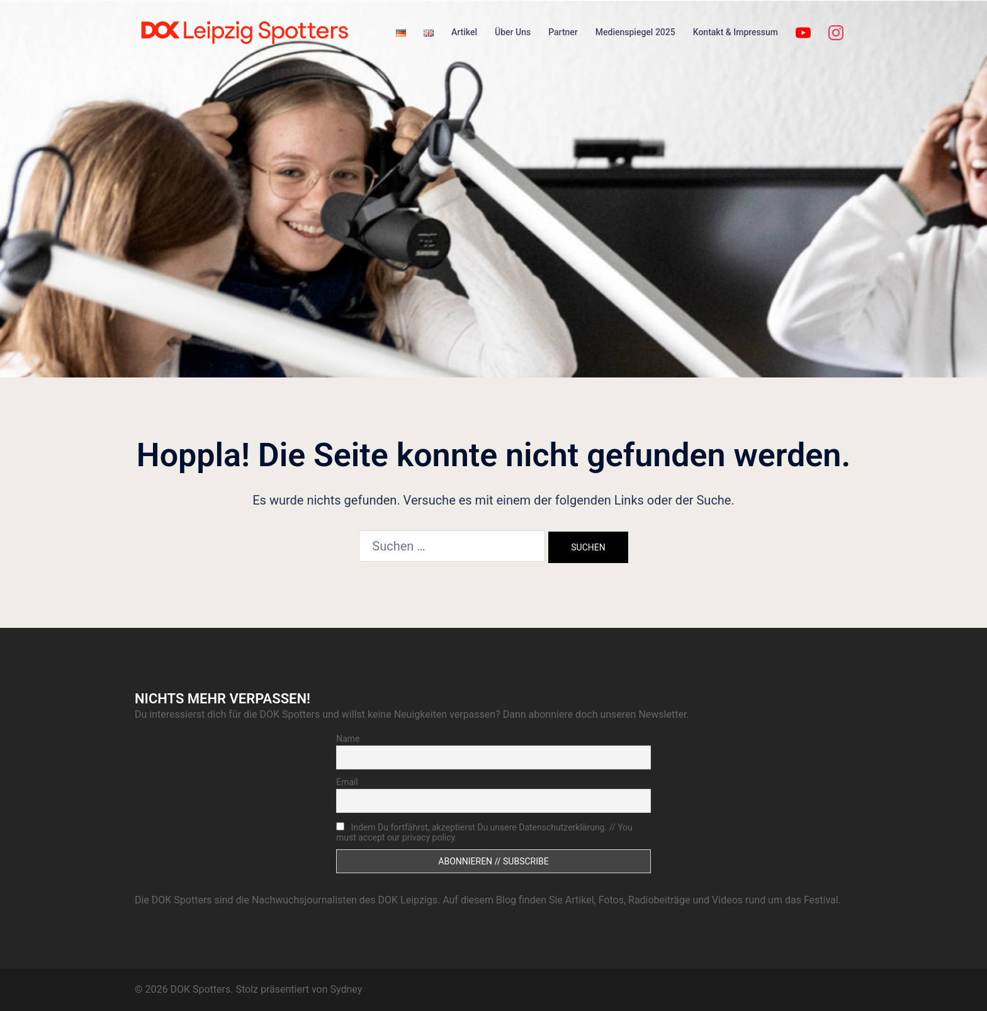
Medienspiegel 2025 (635, 32)
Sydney (346, 989)
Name (347, 739)
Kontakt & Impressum (735, 32)
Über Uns (513, 32)
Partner (563, 32)
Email (347, 782)
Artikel (464, 32)
